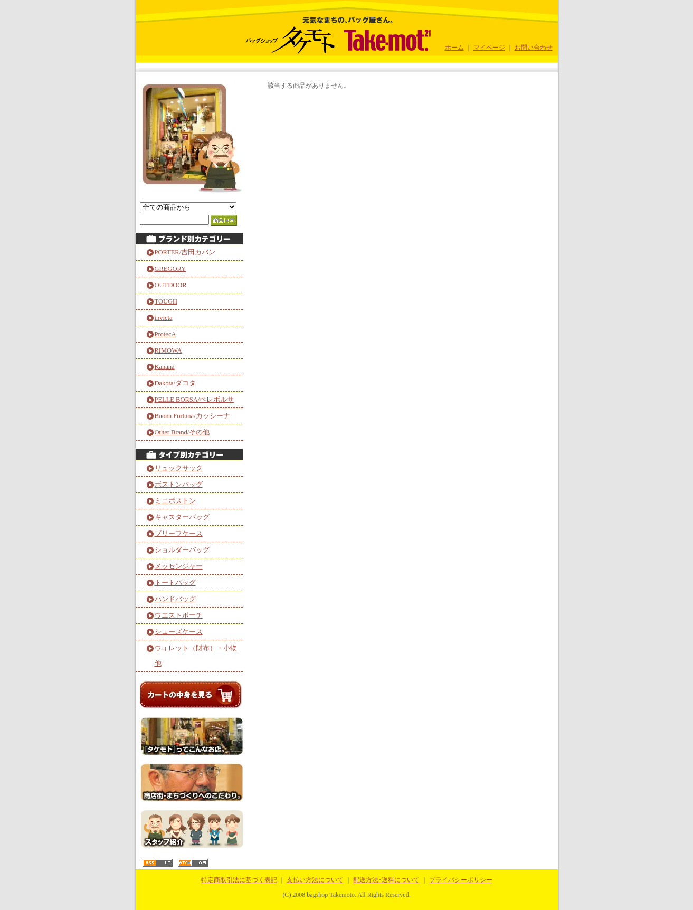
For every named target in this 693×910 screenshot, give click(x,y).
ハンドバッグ (175, 599)
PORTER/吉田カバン (185, 252)
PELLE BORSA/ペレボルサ (194, 399)
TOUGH (166, 301)
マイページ (489, 47)
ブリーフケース (179, 533)
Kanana (165, 367)
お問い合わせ (534, 47)
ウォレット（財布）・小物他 (196, 655)
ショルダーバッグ (182, 550)
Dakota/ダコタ (175, 383)
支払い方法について (315, 880)
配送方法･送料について (386, 880)
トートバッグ (175, 582)
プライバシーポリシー (460, 880)
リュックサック (179, 468)
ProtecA (165, 334)
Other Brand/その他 (182, 432)
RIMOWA (168, 350)
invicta (164, 317)
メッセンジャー (179, 566)
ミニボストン (175, 501)
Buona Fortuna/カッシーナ (192, 416)
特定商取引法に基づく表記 (239, 880)
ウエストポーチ (179, 615)
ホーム (454, 47)
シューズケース (179, 632)
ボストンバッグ (179, 484)
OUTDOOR (171, 285)
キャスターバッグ (182, 517)
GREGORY (170, 268)
